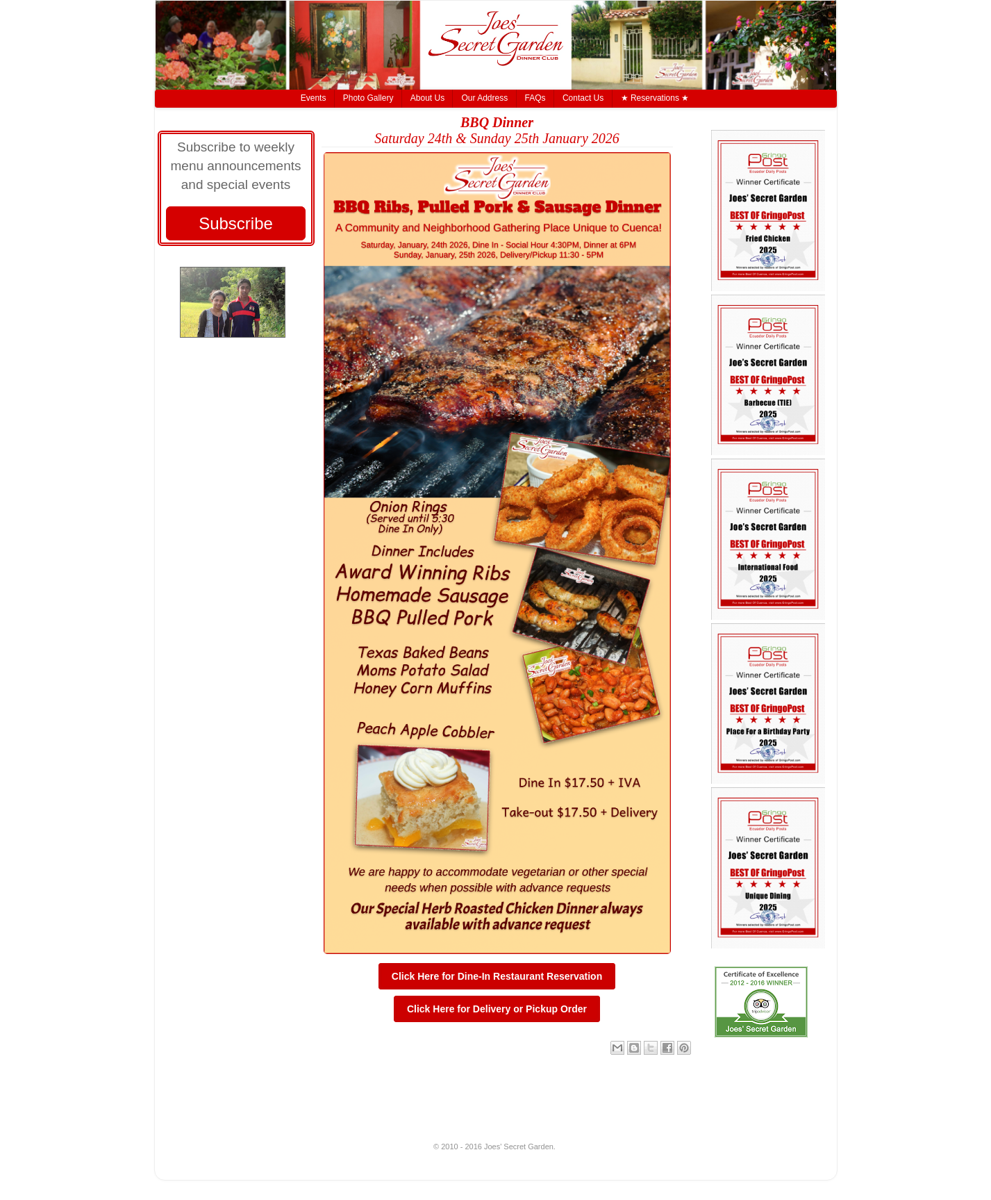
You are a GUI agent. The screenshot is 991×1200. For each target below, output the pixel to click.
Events (313, 98)
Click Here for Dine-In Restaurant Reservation (497, 976)
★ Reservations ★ (655, 98)
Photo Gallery (368, 98)
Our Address (484, 98)
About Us (427, 98)
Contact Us (583, 98)
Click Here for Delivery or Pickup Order (497, 1008)
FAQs (535, 98)
